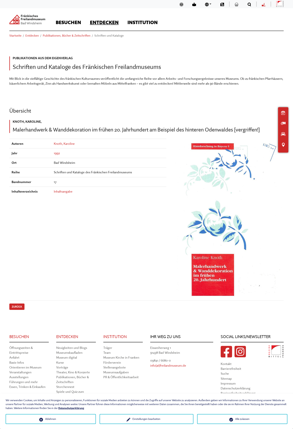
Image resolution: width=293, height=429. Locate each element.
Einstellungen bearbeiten (146, 419)
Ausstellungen (18, 377)
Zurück (17, 306)
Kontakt (226, 364)
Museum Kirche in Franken (121, 357)
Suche (225, 373)
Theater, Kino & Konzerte (73, 372)
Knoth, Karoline (64, 143)
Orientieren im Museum (25, 367)
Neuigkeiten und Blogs (71, 348)
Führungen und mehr (23, 382)
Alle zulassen (242, 419)
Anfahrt (14, 357)
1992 (57, 153)
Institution (115, 336)
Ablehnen (50, 419)
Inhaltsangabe (63, 191)
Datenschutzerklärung (235, 388)
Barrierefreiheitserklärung (238, 393)
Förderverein (112, 362)
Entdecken (67, 336)
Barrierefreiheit (231, 369)
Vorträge (62, 367)
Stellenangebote (114, 367)
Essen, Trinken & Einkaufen (27, 387)
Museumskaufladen (69, 352)
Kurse (60, 362)
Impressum (228, 383)
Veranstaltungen (20, 372)
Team (107, 352)
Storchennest (65, 387)
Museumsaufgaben (116, 372)
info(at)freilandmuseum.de (168, 365)
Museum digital (66, 357)
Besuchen (19, 336)
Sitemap (226, 378)
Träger (107, 348)
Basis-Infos (16, 362)
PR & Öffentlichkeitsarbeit (121, 377)
